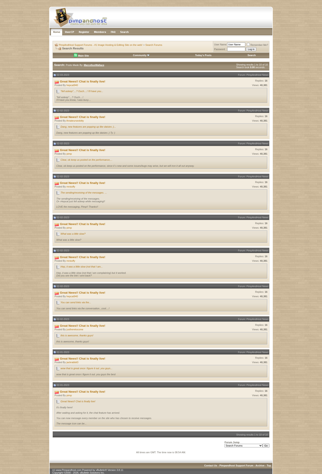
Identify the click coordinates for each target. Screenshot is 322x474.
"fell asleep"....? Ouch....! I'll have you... (82, 91)
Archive (260, 465)
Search (252, 55)
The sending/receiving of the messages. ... (84, 192)
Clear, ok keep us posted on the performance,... (86, 159)
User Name (220, 44)
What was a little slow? (73, 233)
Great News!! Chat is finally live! (78, 401)
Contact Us (210, 465)
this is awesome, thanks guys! (77, 335)
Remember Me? (257, 45)
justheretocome (74, 329)
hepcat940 (72, 85)
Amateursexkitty (75, 120)
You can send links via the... (76, 302)
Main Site (81, 55)
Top (269, 465)
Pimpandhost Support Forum (236, 465)
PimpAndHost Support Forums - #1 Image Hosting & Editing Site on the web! (100, 45)
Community (141, 55)
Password (219, 49)
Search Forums (153, 45)
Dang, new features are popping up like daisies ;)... (88, 126)
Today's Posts (203, 55)
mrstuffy (70, 186)
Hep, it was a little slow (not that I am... (82, 266)
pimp (69, 153)
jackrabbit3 (72, 362)
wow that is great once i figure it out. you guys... (86, 368)
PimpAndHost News (257, 75)
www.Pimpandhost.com (68, 470)
